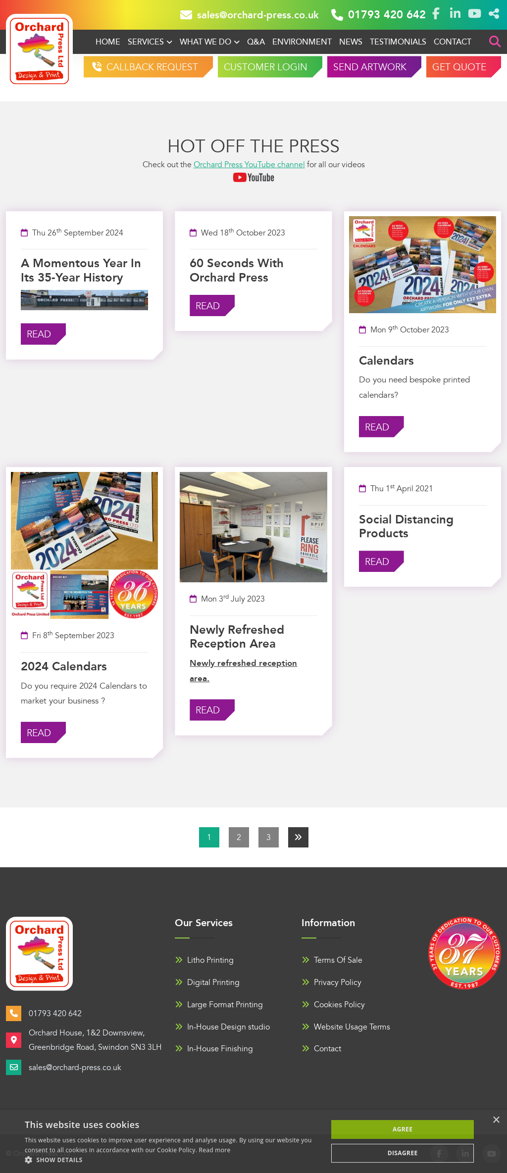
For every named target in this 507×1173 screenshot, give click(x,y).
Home (108, 42)
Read (39, 334)
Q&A (256, 42)
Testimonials (398, 42)
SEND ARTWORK (369, 67)
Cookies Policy (333, 1005)
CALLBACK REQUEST (151, 67)
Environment (302, 42)
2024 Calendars (64, 666)
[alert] (253, 1141)
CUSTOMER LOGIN (265, 67)
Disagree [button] (403, 1153)
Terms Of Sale (332, 960)
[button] (172, 1160)
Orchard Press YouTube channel (249, 165)
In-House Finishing (214, 1049)
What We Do (205, 42)
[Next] (298, 837)
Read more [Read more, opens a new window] (215, 1150)
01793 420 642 (378, 14)
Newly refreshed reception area (237, 637)
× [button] (496, 1120)
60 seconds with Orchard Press (237, 270)
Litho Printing (204, 960)
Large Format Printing (219, 1005)
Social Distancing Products (406, 527)
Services (146, 42)
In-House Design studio (222, 1027)
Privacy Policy (331, 982)
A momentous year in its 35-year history (81, 270)
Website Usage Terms (346, 1027)
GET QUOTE (459, 67)
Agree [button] (402, 1129)
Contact (452, 42)
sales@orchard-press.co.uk (249, 15)
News (350, 42)
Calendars (386, 361)
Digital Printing (207, 982)
